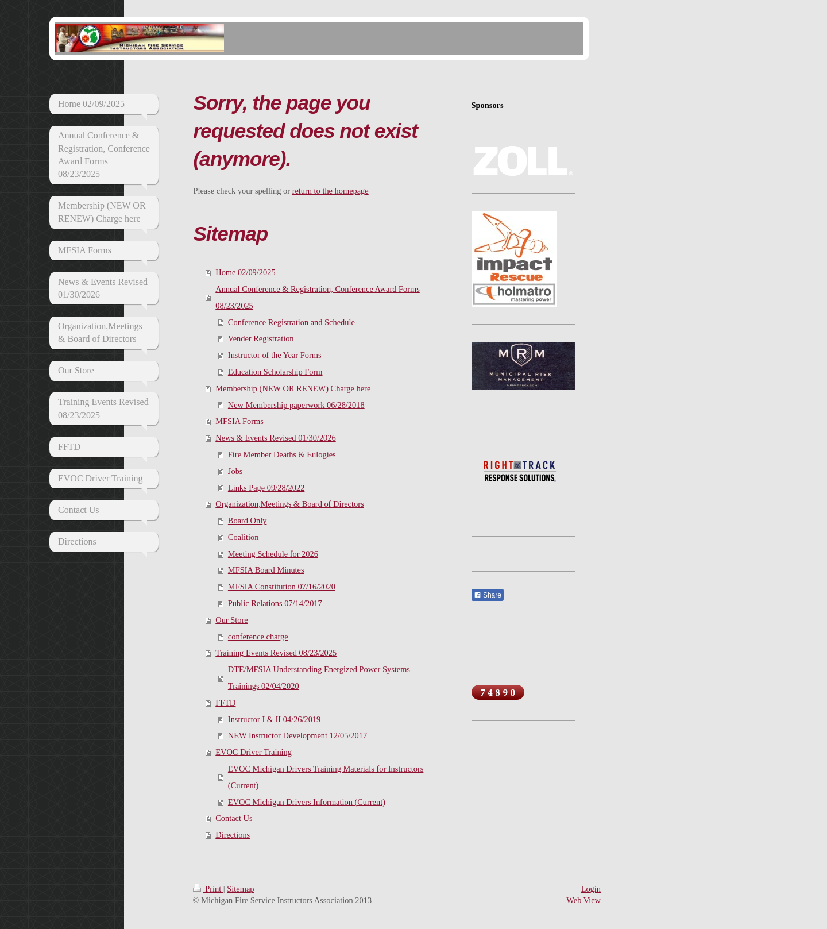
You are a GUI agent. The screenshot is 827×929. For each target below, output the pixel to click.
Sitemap (240, 888)
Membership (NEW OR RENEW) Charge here (292, 388)
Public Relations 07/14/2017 (275, 603)
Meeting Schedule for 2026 (273, 553)
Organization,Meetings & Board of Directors (289, 503)
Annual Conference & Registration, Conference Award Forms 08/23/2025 (317, 297)
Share (487, 595)
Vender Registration (261, 338)
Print (208, 888)
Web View (583, 900)
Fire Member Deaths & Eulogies (282, 454)
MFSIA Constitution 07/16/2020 (281, 586)
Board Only (247, 520)
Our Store (231, 620)
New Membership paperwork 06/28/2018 (296, 405)
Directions (232, 834)
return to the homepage (330, 190)
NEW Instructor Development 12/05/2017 (297, 735)
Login (591, 888)
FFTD (225, 702)
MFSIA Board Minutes (266, 570)
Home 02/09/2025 (245, 272)
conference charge (258, 636)
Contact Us (233, 818)
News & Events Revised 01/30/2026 (275, 437)
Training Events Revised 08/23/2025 (276, 652)
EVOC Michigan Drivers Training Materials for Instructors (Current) (326, 777)
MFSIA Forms (239, 421)
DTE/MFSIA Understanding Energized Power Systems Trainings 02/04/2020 (319, 678)
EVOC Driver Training (253, 752)
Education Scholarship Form (275, 371)
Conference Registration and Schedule (291, 322)
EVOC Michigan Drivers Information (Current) (306, 802)
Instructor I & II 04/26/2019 (274, 719)
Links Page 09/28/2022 (266, 487)
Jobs (235, 471)
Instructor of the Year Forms (275, 355)
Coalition (243, 537)
